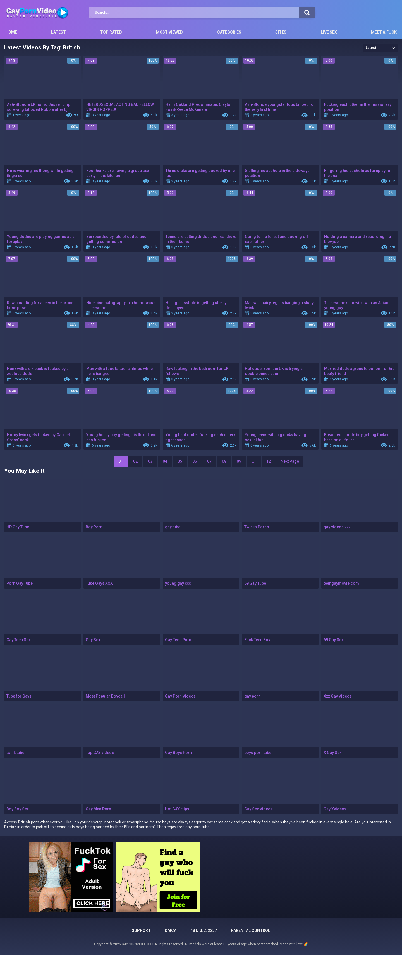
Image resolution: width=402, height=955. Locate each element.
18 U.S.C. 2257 (203, 930)
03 (150, 461)
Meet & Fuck (384, 32)
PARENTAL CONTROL (250, 930)
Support (141, 930)
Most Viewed (169, 32)
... (253, 461)
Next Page (290, 461)
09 (239, 461)
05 (180, 461)
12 (268, 461)
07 (209, 461)
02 (135, 461)
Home (11, 32)
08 (224, 461)
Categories (229, 32)
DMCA (170, 930)
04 (165, 461)
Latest (58, 32)
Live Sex (329, 32)
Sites (280, 32)
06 (194, 461)
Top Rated (111, 32)
